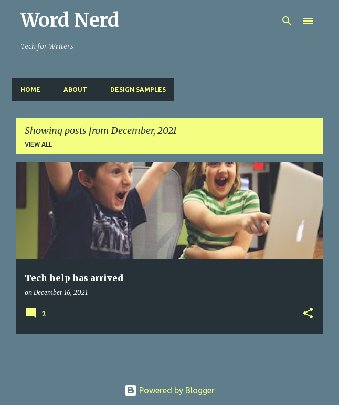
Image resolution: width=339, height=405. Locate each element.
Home (30, 89)
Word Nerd (69, 20)
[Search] (287, 21)
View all (38, 144)
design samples (138, 89)
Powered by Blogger (169, 390)
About (75, 89)
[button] (308, 314)
